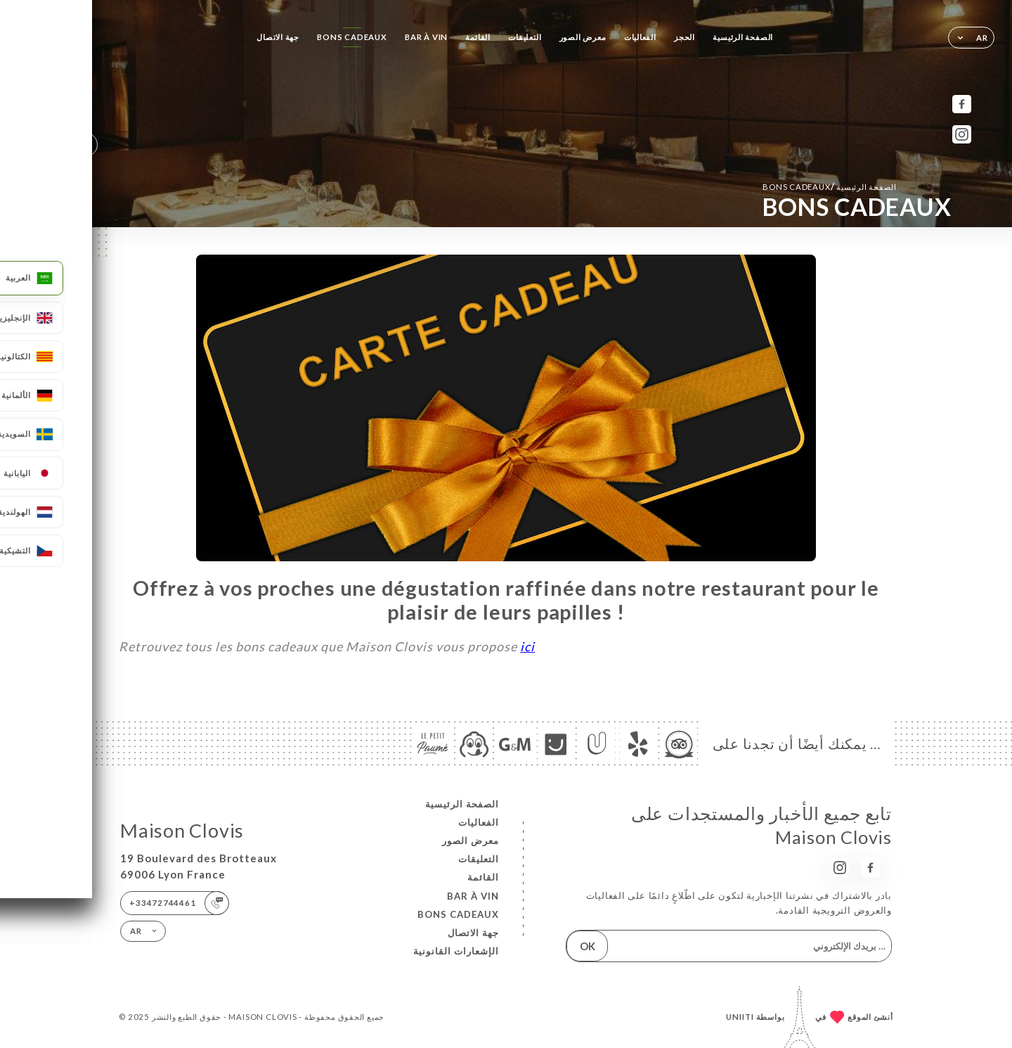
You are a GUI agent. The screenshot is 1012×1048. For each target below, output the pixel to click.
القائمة (478, 36)
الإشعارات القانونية (456, 951)
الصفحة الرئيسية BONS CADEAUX (830, 186)
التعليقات (524, 36)
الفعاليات (640, 36)
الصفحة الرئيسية (743, 36)
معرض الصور (582, 36)
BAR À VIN (426, 36)
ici (527, 646)
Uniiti (740, 1016)
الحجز (684, 36)
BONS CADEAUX (352, 36)
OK (587, 946)
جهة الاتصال (278, 36)
